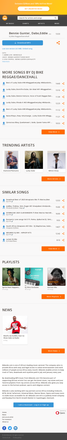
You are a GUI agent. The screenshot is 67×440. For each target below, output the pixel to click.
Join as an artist (7, 417)
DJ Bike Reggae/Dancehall (19, 36)
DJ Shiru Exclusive (32, 287)
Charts (25, 23)
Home (4, 412)
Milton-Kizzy (54, 171)
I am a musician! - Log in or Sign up (33, 405)
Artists (41, 23)
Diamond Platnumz (11, 171)
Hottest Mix (52, 287)
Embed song (27, 49)
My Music (10, 23)
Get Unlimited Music (33, 9)
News (4, 415)
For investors (7, 419)
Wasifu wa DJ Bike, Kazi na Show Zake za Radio (13, 337)
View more (5, 61)
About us (5, 422)
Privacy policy (17, 437)
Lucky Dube (30, 171)
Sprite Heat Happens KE (11, 287)
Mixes (57, 23)
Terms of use (6, 437)
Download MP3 (22, 43)
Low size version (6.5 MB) (12, 49)
